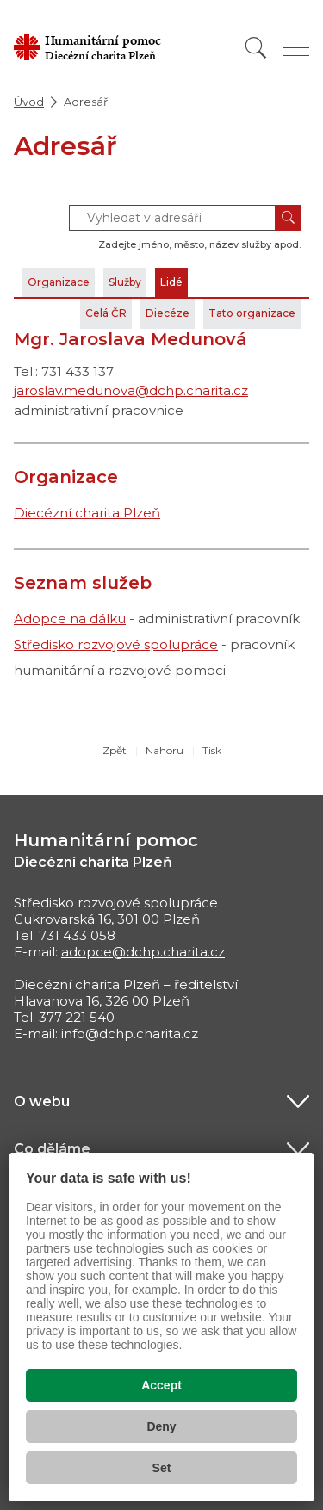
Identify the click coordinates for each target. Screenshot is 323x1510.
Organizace (59, 281)
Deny (161, 1426)
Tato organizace (251, 312)
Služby (125, 281)
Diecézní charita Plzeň (87, 512)
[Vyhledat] (256, 47)
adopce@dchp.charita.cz (143, 952)
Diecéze (167, 312)
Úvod (29, 101)
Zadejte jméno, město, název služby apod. (199, 244)
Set (161, 1468)
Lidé (171, 281)
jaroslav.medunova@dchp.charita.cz (131, 390)
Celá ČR (106, 312)
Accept (161, 1385)
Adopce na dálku (70, 618)
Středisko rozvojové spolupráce (116, 644)
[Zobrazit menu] (296, 48)
